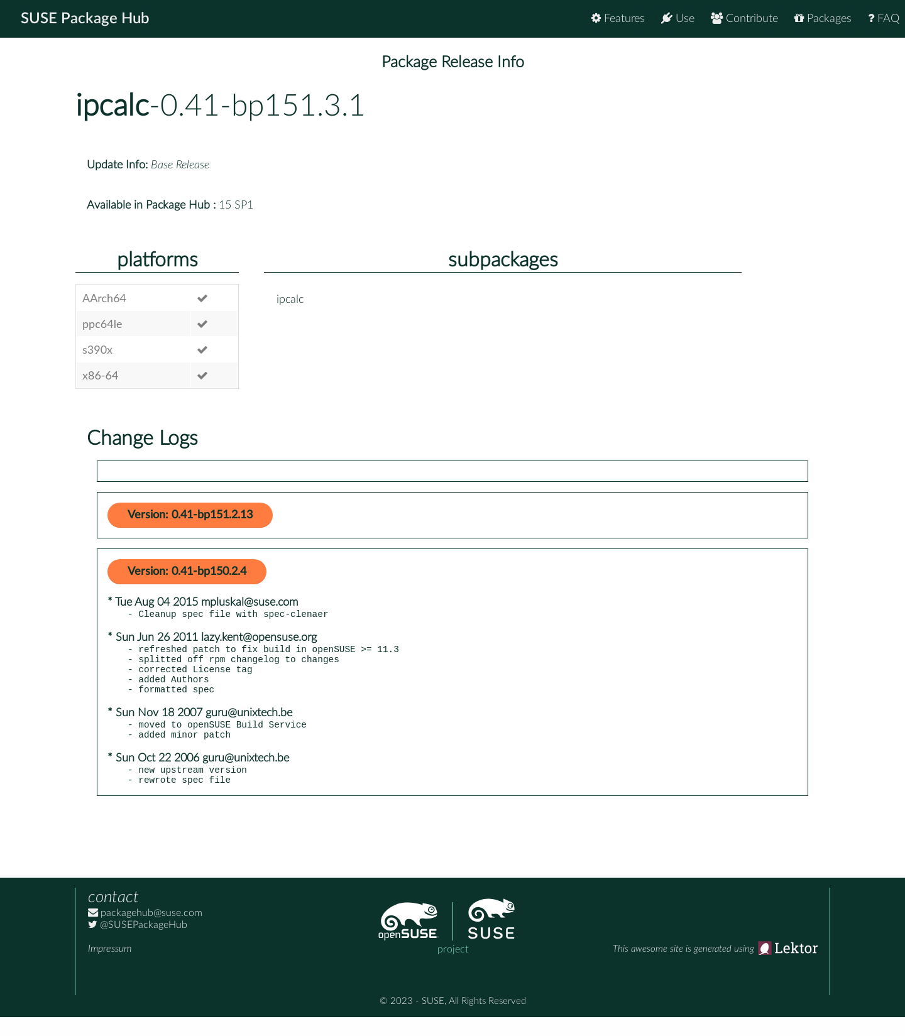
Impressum (109, 967)
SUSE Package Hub (85, 18)
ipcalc (112, 106)
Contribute (744, 19)
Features (618, 19)
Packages (823, 19)
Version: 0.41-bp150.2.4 (187, 571)
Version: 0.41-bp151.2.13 (190, 515)
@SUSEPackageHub (137, 944)
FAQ (883, 19)
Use (677, 19)
